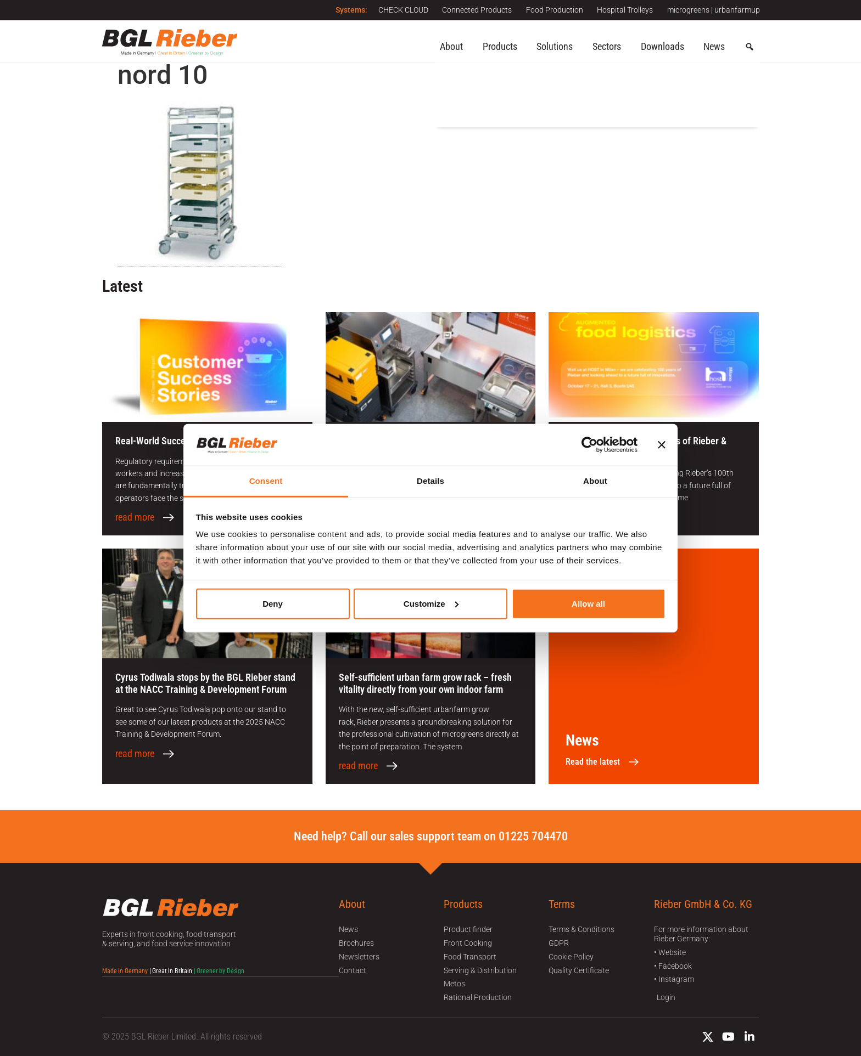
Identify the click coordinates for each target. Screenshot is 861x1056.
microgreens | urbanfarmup (713, 9)
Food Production (549, 9)
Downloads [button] (662, 46)
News (714, 46)
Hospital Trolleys (623, 9)
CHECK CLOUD (393, 9)
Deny (272, 603)
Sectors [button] (606, 46)
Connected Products (470, 9)
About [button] (451, 46)
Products (500, 46)
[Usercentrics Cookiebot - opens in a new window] (589, 445)
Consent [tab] (266, 480)
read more (134, 517)
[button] (749, 47)
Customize (431, 603)
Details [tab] (430, 480)
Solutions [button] (554, 46)
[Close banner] (662, 445)
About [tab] (595, 480)
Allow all (588, 603)
